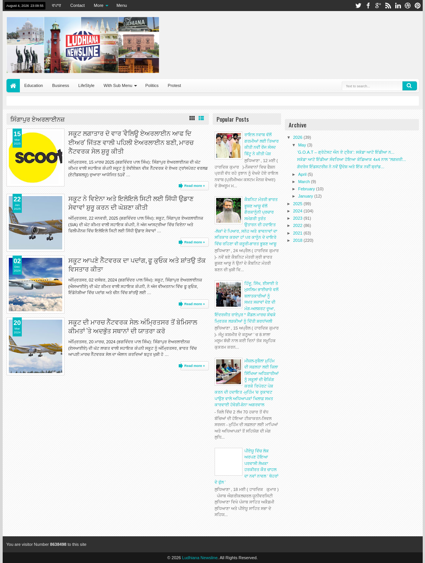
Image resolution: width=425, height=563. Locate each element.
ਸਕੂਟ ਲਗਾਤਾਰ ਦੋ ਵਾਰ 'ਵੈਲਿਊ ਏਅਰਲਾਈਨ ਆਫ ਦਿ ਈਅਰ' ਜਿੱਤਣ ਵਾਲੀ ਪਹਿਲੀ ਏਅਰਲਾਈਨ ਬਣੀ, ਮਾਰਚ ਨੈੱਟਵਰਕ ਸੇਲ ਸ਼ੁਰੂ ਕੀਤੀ (131, 141)
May (302, 145)
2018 (298, 240)
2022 (298, 225)
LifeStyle (86, 85)
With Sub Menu (117, 85)
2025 (298, 203)
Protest (174, 85)
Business (60, 85)
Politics (151, 85)
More (98, 5)
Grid (192, 118)
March (304, 181)
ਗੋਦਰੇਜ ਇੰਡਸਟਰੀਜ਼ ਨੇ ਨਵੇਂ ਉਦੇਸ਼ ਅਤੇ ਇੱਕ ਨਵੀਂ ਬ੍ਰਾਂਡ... (341, 166)
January (306, 196)
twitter (358, 5)
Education (33, 85)
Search (409, 85)
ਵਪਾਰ (56, 5)
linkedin (398, 5)
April (303, 174)
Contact (77, 5)
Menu (121, 5)
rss (388, 5)
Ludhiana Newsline (200, 557)
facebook (368, 5)
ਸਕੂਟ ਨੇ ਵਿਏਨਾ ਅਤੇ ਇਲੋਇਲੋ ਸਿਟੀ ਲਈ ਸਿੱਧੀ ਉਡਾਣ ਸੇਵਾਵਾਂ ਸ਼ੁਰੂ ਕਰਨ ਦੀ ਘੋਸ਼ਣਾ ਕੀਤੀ (131, 202)
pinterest (418, 5)
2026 (298, 137)
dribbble (408, 5)
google (378, 5)
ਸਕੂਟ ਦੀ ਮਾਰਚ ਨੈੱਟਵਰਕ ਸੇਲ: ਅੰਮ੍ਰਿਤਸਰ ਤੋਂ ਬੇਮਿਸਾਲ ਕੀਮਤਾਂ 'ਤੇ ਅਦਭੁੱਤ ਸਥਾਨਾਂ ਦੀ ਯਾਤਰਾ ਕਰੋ (132, 326)
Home (13, 85)
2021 (298, 233)
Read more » (194, 186)
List (201, 118)
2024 (298, 211)
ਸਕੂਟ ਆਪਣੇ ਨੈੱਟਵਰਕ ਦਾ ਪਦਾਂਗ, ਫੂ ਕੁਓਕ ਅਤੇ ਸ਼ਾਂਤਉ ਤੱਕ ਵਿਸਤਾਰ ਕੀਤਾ (137, 264)
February (307, 189)
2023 (298, 218)
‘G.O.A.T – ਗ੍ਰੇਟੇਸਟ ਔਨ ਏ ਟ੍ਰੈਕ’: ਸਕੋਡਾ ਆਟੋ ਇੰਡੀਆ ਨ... (345, 152)
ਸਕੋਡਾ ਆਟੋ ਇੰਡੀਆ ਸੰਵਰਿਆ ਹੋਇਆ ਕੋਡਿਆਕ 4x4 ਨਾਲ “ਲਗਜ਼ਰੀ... (351, 159)
